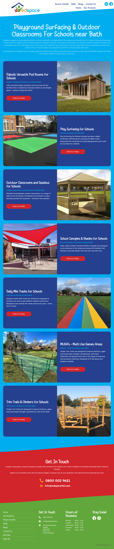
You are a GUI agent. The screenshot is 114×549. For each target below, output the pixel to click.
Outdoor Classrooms (13, 467)
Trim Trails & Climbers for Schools (76, 467)
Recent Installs (62, 4)
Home (78, 8)
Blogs (80, 4)
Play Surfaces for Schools (52, 467)
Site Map (6, 535)
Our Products (90, 8)
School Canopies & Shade (32, 467)
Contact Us (91, 4)
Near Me (6, 539)
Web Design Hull (101, 545)
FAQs (73, 4)
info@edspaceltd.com (57, 485)
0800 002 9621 (57, 480)
